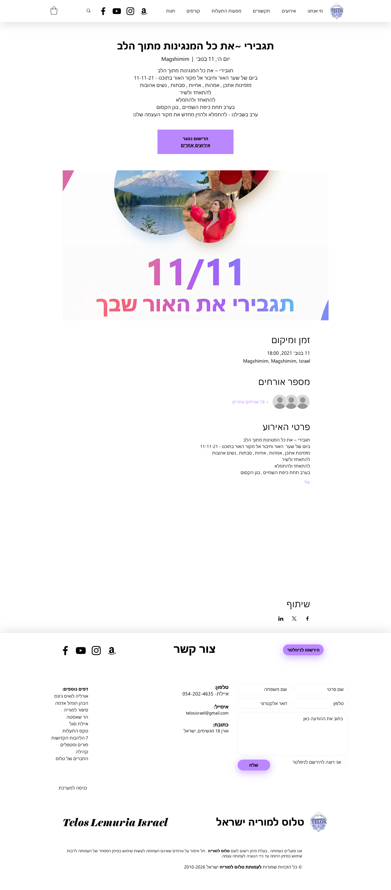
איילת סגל (78, 723)
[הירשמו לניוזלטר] (303, 649)
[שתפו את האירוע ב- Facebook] (307, 618)
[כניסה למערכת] (73, 788)
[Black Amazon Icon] (144, 11)
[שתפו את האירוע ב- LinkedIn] (280, 618)
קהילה (82, 751)
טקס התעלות (75, 731)
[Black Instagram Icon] (130, 11)
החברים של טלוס (72, 758)
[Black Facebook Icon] (103, 11)
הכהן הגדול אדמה (71, 703)
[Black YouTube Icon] (117, 11)
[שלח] (254, 765)
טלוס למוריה (219, 850)
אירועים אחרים (195, 145)
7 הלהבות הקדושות (69, 738)
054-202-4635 (197, 693)
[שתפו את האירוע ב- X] (294, 618)
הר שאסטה (77, 717)
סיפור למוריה (76, 710)
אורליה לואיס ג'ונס (71, 696)
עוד (307, 482)
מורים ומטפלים (74, 744)
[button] (54, 11)
